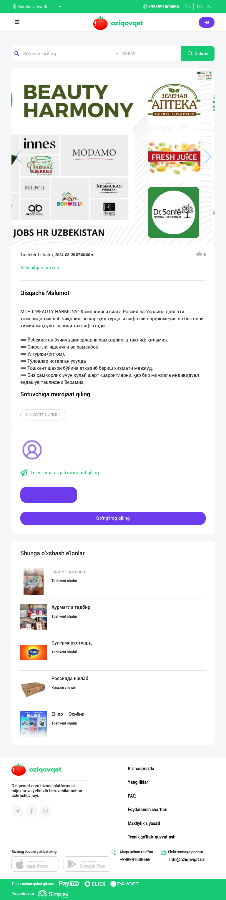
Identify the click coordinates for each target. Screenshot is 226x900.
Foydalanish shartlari (147, 809)
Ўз (187, 6)
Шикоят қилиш (43, 414)
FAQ (132, 796)
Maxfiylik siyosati (144, 823)
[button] (204, 75)
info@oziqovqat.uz (187, 859)
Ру (209, 6)
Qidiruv (197, 54)
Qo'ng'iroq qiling (113, 518)
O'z (200, 6)
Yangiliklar (138, 782)
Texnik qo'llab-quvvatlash (151, 837)
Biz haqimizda (141, 768)
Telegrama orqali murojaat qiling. (60, 473)
